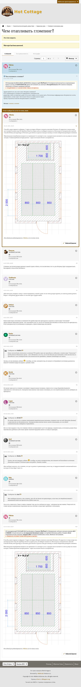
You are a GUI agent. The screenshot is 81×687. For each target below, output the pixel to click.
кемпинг (16, 103)
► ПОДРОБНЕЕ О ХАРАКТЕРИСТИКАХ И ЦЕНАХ (22, 88)
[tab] (8, 54)
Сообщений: (12, 71)
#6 (76, 385)
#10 (76, 526)
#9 (76, 490)
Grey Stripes (8, 664)
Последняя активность (22, 53)
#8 (76, 452)
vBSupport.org (45, 679)
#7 (76, 413)
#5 (76, 346)
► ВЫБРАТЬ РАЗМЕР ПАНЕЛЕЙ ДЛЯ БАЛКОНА (21, 536)
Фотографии (36, 53)
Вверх (76, 664)
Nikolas (25, 238)
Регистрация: (12, 69)
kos (14, 110)
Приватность (69, 664)
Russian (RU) (22, 664)
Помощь (48, 664)
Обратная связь (58, 664)
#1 (76, 76)
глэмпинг (11, 103)
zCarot (38, 679)
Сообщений (7, 53)
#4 (76, 317)
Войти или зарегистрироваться (68, 1)
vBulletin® (40, 673)
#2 (76, 263)
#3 (76, 290)
